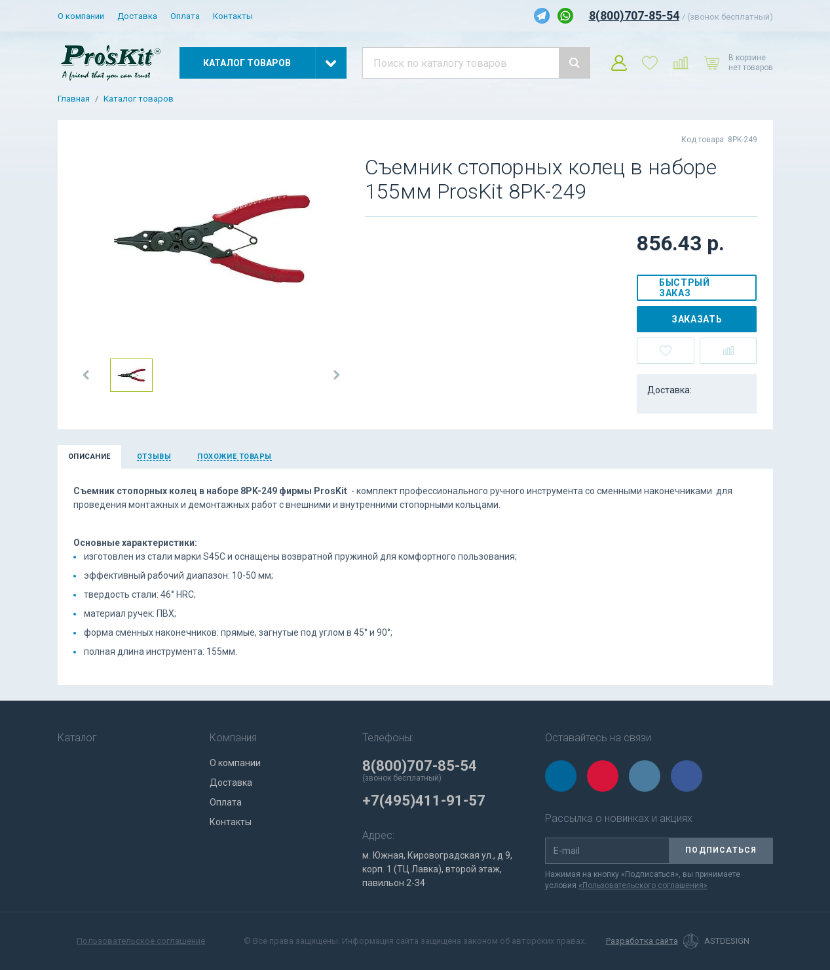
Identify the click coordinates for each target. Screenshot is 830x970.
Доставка (137, 16)
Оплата (185, 16)
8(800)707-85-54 (634, 15)
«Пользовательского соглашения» (642, 885)
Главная (74, 99)
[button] (86, 375)
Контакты (233, 16)
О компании (81, 16)
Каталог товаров (139, 99)
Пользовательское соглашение (141, 941)
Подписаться (721, 850)
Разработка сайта (642, 941)
